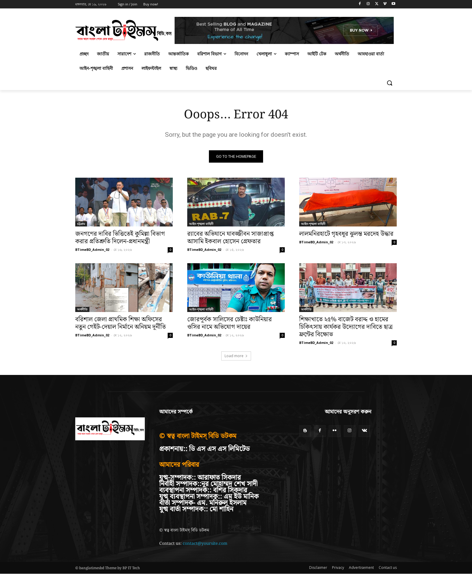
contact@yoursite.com (205, 543)
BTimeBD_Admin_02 (92, 250)
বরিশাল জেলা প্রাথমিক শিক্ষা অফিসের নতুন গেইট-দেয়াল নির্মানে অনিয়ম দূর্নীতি (120, 323)
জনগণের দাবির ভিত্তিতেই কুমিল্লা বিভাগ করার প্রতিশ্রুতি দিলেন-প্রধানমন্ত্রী (120, 238)
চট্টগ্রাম (81, 224)
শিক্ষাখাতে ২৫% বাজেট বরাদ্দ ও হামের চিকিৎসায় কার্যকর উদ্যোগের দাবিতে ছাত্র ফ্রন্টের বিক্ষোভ (346, 327)
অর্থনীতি (82, 309)
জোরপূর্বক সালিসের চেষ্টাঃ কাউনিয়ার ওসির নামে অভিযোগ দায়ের (229, 323)
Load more (236, 356)
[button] (389, 83)
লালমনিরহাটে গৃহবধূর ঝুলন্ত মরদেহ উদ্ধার (346, 234)
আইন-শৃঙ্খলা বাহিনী (201, 224)
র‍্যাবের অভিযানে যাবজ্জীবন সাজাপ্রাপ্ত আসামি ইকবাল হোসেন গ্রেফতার (230, 238)
